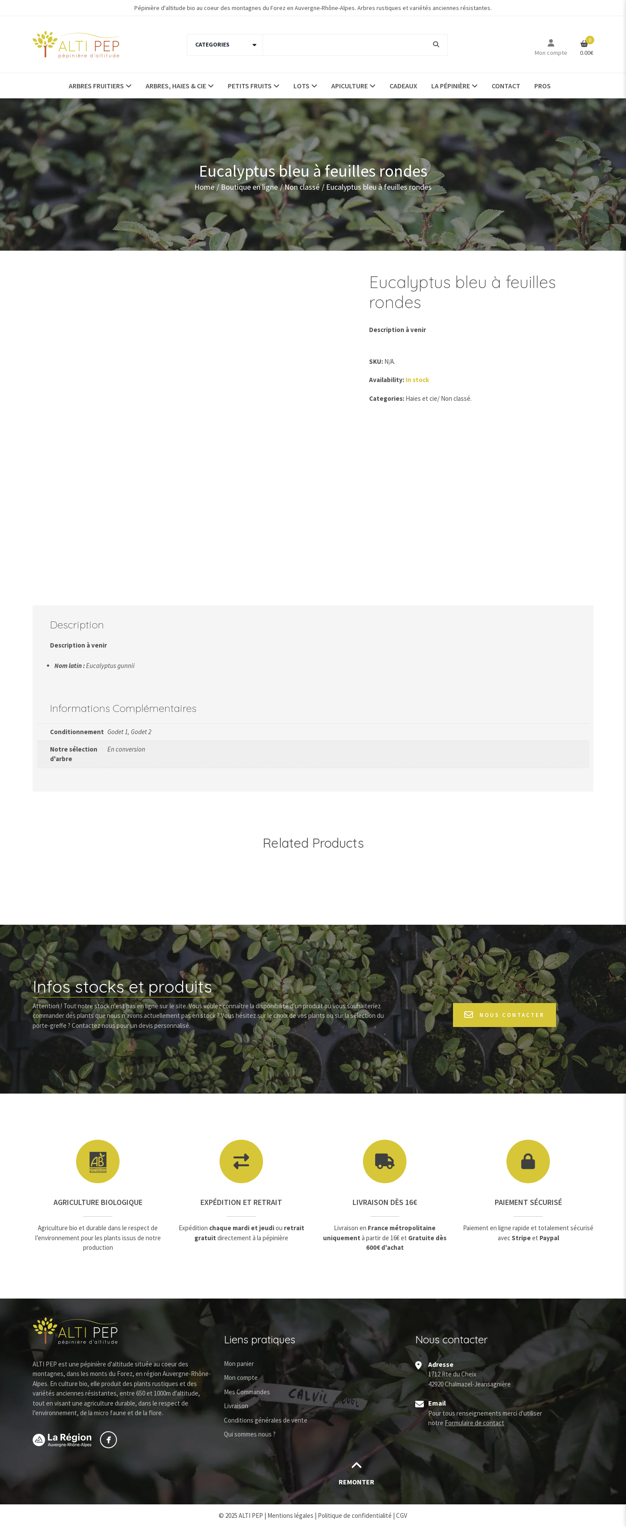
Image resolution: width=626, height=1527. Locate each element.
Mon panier (239, 1363)
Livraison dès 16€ (385, 1202)
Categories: (386, 398)
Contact (506, 85)
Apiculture (349, 85)
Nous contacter (504, 1015)
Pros (542, 85)
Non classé (302, 186)
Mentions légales (290, 1515)
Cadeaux (403, 85)
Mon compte (551, 53)
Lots (301, 85)
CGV (401, 1515)
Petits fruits (250, 85)
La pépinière (450, 85)
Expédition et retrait (241, 1202)
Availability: (386, 380)
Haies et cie (421, 398)
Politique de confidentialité (355, 1515)
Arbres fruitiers (96, 85)
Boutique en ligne (249, 186)
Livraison (236, 1406)
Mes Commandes (247, 1392)
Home (204, 186)
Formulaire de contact (474, 1423)
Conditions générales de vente (265, 1420)
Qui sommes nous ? (250, 1434)
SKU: (376, 361)
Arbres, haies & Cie (176, 85)
